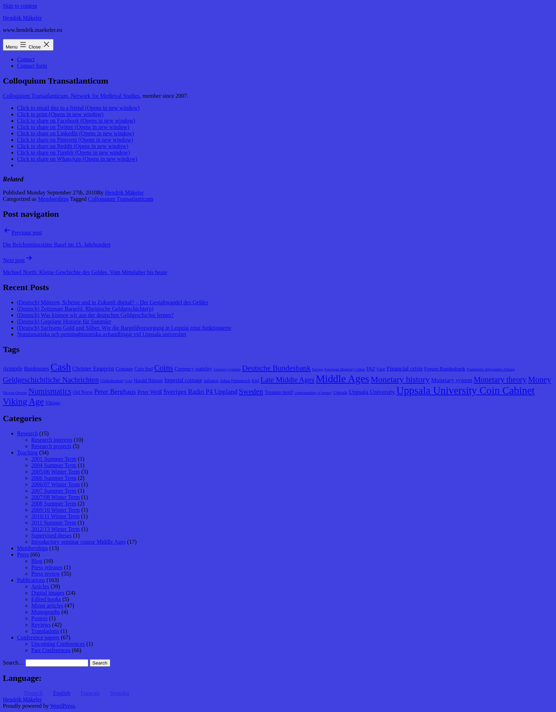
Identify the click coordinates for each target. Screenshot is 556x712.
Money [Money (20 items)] (539, 379)
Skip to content (20, 6)
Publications (31, 580)
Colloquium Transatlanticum (120, 199)
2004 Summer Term (53, 465)
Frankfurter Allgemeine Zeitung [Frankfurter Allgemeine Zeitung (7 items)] (491, 369)
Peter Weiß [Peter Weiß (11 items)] (149, 392)
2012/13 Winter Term (55, 529)
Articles (40, 586)
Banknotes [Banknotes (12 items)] (36, 368)
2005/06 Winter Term (55, 472)
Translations (45, 631)
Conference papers (38, 637)
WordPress (62, 706)
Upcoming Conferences (58, 644)
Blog (36, 561)
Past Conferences (51, 650)
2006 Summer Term (53, 478)
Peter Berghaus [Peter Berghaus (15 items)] (115, 391)
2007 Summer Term (53, 491)
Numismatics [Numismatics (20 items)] (49, 391)
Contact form (32, 66)
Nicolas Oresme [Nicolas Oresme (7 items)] (15, 393)
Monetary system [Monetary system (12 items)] (451, 380)
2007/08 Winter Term (55, 497)
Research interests (51, 440)
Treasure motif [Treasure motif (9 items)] (279, 392)
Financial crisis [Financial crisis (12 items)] (405, 368)
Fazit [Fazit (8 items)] (381, 369)
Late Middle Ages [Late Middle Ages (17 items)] (288, 379)
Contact (26, 59)
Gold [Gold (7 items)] (128, 381)
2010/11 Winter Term (55, 516)
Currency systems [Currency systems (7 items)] (226, 369)
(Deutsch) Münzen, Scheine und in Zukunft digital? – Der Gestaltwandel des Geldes (112, 302)
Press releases (46, 567)
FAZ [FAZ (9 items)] (370, 369)
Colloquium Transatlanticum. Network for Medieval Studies (71, 96)
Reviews (41, 625)
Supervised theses (51, 535)
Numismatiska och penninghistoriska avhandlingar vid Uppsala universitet (101, 334)
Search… (13, 663)
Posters (39, 618)
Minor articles (47, 606)
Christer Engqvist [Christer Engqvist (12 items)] (93, 368)
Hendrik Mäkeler (22, 18)
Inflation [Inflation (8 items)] (211, 380)
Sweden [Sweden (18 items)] (251, 391)
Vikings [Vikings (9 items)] (52, 403)
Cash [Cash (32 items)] (61, 367)
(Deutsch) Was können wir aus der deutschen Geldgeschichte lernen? (95, 315)
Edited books (46, 599)
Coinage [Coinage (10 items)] (124, 369)
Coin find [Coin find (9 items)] (143, 369)
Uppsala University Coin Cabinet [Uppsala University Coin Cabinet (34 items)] (465, 390)
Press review (45, 574)
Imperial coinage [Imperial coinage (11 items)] (183, 380)
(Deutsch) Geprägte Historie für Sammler (64, 321)
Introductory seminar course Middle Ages (78, 542)
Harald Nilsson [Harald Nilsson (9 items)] (148, 380)
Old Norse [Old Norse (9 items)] (83, 392)
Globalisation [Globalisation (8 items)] (111, 380)
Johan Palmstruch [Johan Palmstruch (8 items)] (235, 380)
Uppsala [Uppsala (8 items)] (340, 392)
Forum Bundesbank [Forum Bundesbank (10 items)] (444, 369)
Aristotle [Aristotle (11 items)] (13, 369)
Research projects (51, 446)
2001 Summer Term (53, 459)
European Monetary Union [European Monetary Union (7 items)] (344, 369)
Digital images (48, 593)
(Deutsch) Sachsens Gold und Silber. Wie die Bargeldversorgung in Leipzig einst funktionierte (124, 328)
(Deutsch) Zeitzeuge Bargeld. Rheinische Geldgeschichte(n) (85, 309)
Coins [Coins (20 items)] (163, 367)
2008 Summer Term (53, 504)
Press (23, 555)
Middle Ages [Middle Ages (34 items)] (342, 378)
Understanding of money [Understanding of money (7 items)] (313, 393)
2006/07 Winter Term (55, 484)
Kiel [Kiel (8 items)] (255, 380)
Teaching (27, 453)
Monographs (45, 612)
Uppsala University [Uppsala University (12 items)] (372, 392)
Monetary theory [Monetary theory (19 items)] (500, 379)
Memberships (53, 199)
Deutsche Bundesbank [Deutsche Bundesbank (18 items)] (276, 368)
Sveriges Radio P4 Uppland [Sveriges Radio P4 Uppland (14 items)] (200, 391)
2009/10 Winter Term (55, 510)
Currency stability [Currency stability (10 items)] (193, 369)
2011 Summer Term (53, 523)
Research (27, 433)
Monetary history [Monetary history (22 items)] (400, 379)
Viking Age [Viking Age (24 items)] (23, 401)
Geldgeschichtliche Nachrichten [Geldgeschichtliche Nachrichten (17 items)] (51, 379)
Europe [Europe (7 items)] (317, 369)
